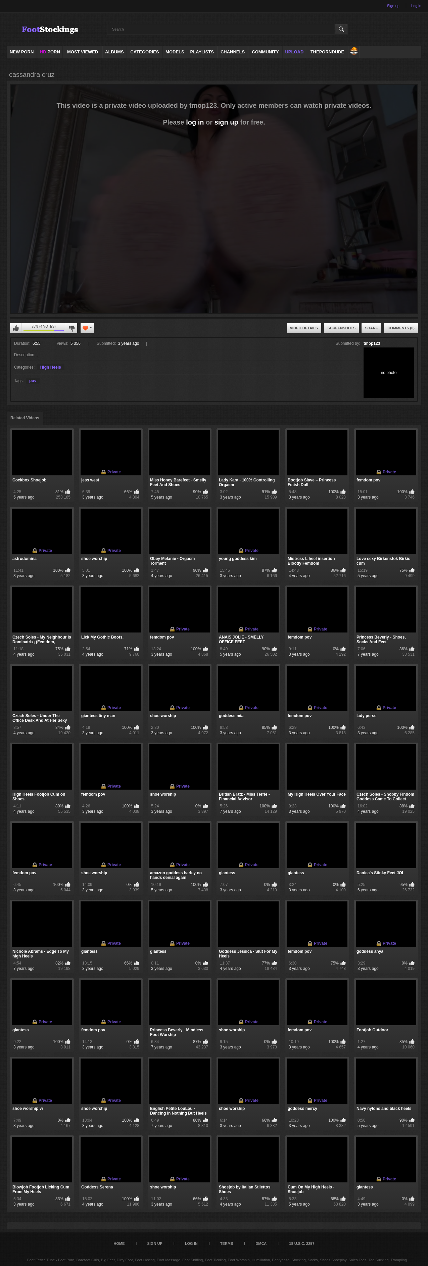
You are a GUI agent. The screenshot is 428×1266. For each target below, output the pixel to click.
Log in (416, 6)
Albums (114, 51)
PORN (50, 51)
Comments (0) (401, 328)
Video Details (304, 328)
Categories (144, 51)
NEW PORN (22, 51)
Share (371, 328)
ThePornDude (327, 51)
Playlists (202, 51)
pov (32, 380)
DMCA (261, 1243)
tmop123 (372, 343)
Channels (233, 51)
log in (195, 122)
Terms (226, 1243)
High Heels (50, 367)
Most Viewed (82, 51)
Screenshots (341, 328)
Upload (294, 51)
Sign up (393, 6)
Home (119, 1243)
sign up (226, 122)
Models (174, 51)
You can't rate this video (15, 328)
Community (265, 51)
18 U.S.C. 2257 (301, 1243)
